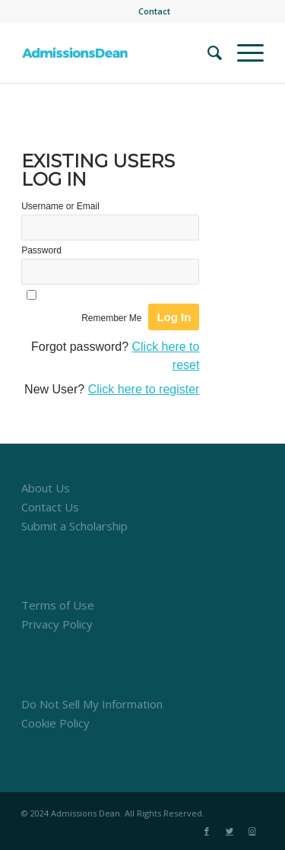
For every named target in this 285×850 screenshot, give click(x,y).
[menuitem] (154, 11)
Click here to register (144, 389)
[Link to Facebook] (206, 831)
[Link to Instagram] (252, 831)
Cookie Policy (55, 723)
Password (41, 250)
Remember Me (111, 318)
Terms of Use (57, 605)
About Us (45, 487)
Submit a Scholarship (74, 525)
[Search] (207, 52)
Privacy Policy (57, 624)
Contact (154, 11)
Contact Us (50, 506)
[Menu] (243, 52)
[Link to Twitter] (229, 831)
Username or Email (60, 206)
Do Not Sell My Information (92, 704)
